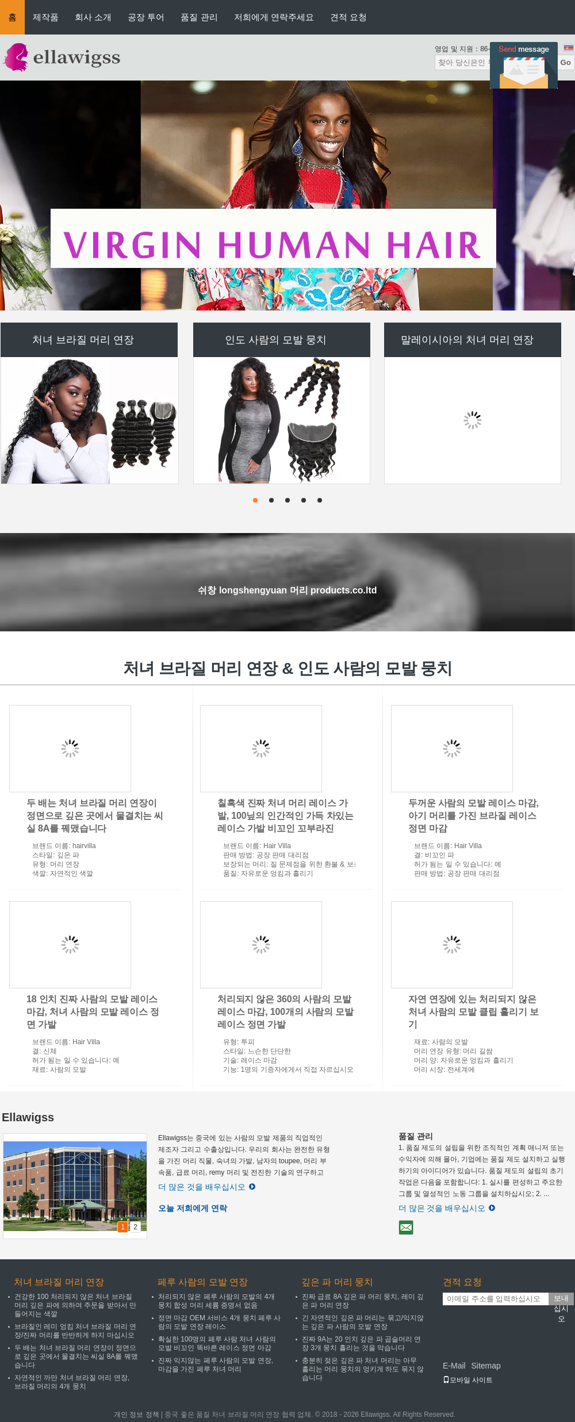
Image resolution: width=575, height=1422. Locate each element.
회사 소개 (93, 17)
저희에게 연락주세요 (274, 17)
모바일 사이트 (468, 1380)
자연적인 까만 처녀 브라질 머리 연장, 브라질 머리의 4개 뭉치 (71, 1382)
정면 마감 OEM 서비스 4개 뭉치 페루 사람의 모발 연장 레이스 (219, 1322)
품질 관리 (199, 17)
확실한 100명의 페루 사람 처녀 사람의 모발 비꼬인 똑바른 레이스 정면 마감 (217, 1343)
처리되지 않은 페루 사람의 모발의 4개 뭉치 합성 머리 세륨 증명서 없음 (216, 1301)
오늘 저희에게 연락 (192, 1208)
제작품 (46, 17)
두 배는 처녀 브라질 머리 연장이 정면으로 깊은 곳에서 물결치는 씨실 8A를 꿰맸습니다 (94, 815)
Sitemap (485, 1365)
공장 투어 (146, 17)
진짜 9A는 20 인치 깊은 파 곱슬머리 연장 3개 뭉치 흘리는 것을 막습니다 (361, 1343)
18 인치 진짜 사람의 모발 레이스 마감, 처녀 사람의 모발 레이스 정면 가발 (92, 1011)
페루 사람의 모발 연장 (203, 1282)
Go (565, 62)
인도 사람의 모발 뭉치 (276, 340)
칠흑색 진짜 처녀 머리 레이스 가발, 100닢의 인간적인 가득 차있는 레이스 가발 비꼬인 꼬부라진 (285, 815)
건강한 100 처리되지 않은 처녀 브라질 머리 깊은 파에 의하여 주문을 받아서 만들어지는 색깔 (75, 1305)
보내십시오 (561, 1299)
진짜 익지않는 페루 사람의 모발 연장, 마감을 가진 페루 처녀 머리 (215, 1364)
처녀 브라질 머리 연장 (83, 340)
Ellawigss (28, 1117)
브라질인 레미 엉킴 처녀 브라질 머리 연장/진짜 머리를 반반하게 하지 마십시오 (75, 1331)
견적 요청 (348, 17)
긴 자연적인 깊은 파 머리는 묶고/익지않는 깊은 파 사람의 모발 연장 (363, 1322)
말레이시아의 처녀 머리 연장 (467, 340)
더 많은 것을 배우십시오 (206, 1186)
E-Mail (454, 1365)
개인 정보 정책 (136, 1414)
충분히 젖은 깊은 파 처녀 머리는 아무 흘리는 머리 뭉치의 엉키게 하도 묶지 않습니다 (363, 1369)
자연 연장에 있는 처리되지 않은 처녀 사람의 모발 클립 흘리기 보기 (473, 1011)
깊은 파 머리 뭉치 (337, 1282)
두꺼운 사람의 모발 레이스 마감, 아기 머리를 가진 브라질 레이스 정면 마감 (473, 815)
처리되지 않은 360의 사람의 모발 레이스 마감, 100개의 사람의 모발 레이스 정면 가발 (285, 1011)
